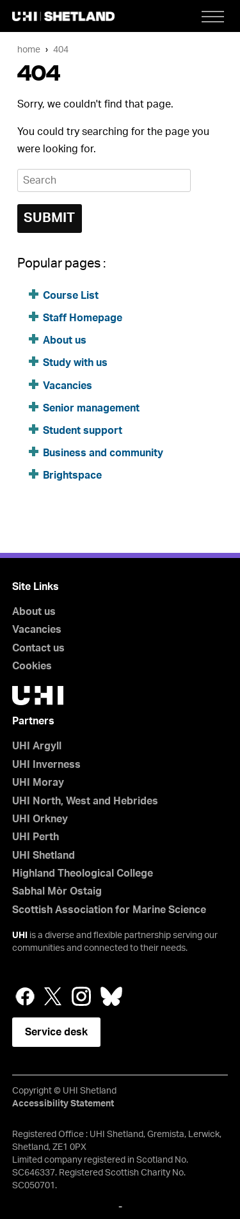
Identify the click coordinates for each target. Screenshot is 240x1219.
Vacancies (69, 386)
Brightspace (72, 475)
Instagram (81, 996)
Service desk (56, 1032)
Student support (82, 431)
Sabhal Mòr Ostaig (57, 891)
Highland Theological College (82, 873)
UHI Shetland (43, 855)
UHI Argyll (36, 746)
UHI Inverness (46, 765)
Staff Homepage (82, 318)
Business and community (103, 453)
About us (64, 340)
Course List (71, 296)
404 (60, 49)
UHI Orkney (40, 819)
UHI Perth (35, 837)
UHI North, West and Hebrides (85, 801)
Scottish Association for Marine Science (109, 910)
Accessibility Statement (63, 1103)
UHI (20, 935)
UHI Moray (38, 782)
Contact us (38, 648)
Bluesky (111, 996)
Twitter (53, 996)
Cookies (32, 666)
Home (28, 49)
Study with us (75, 363)
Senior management (91, 408)
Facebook (25, 996)
